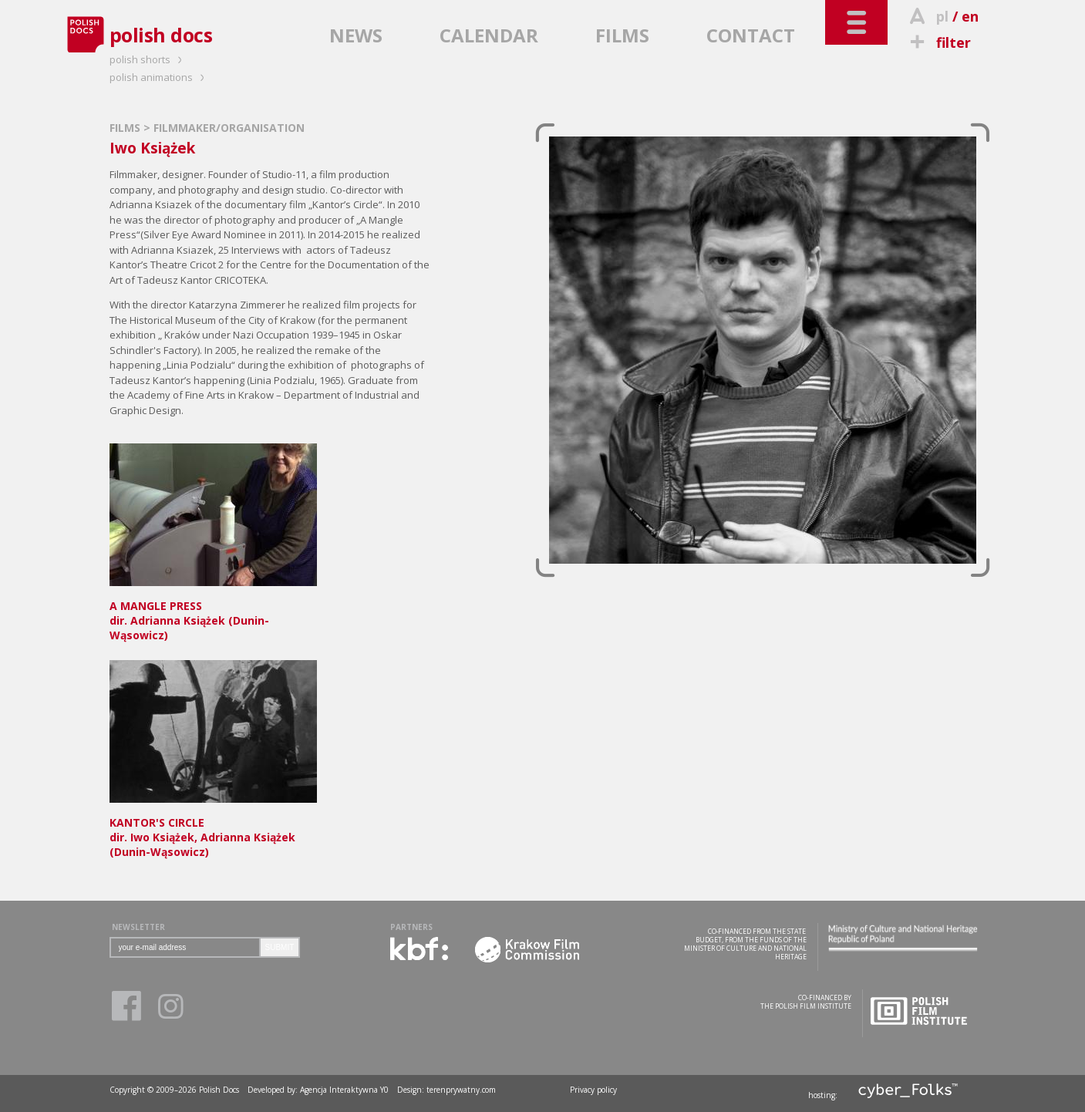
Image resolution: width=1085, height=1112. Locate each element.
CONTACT (750, 35)
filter (938, 42)
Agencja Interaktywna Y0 (344, 1089)
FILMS (622, 35)
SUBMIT (280, 947)
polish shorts (148, 59)
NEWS (355, 35)
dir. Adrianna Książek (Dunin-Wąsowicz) (213, 613)
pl (942, 16)
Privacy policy (593, 1089)
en (970, 16)
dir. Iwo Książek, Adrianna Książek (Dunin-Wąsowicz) (213, 829)
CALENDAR (489, 35)
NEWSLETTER (138, 927)
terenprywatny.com (461, 1089)
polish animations (159, 77)
